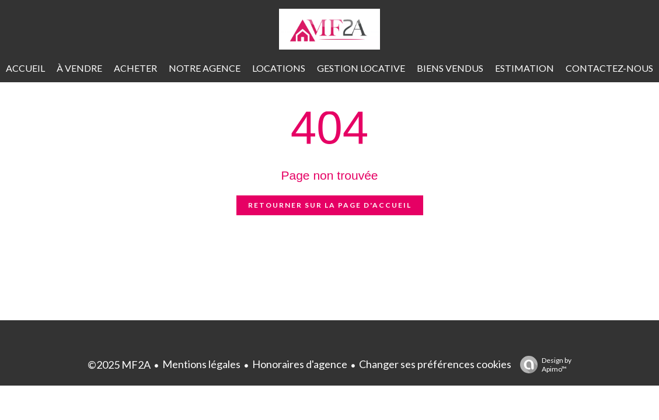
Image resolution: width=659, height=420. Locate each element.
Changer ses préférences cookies (435, 364)
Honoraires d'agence (299, 364)
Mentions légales (201, 364)
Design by (542, 364)
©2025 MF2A (119, 364)
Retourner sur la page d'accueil (330, 205)
